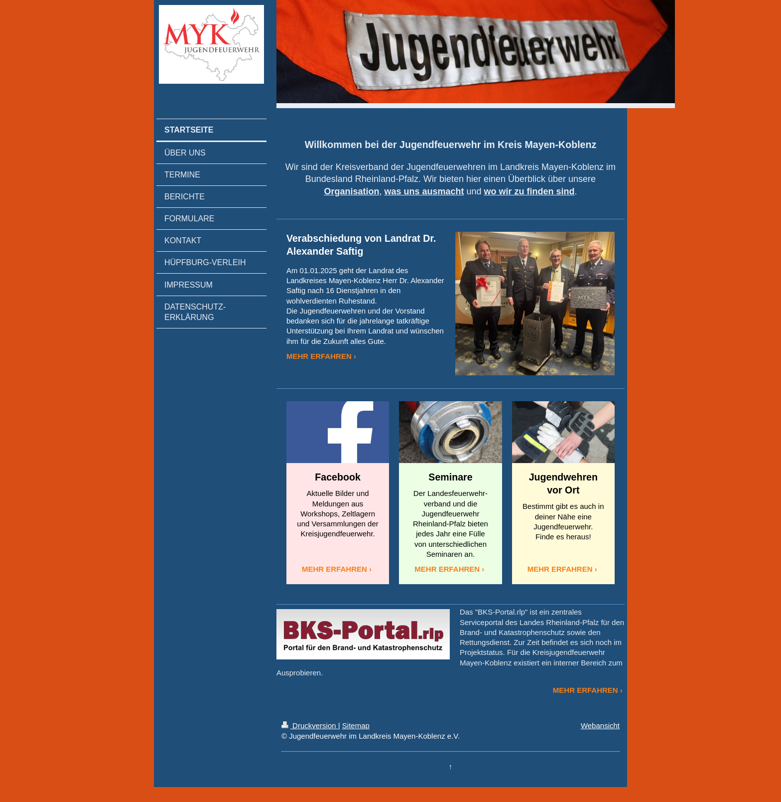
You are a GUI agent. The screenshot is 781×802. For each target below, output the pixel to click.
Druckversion (309, 725)
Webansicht (600, 725)
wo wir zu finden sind (529, 191)
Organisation (351, 191)
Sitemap (356, 725)
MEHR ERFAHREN (319, 356)
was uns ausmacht (424, 191)
